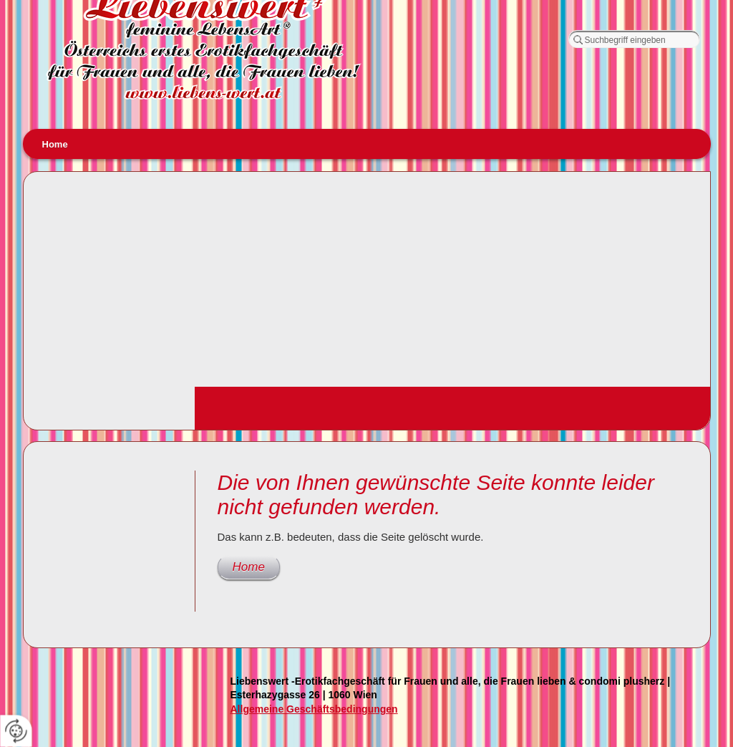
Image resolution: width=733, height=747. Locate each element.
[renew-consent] (16, 731)
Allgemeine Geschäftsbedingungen (314, 709)
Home (55, 144)
